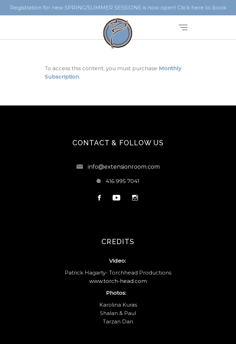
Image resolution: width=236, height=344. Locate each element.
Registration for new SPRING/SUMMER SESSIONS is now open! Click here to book (118, 7)
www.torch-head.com (118, 281)
